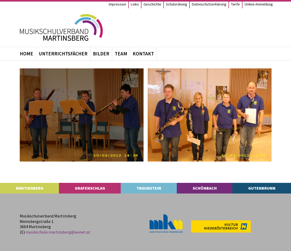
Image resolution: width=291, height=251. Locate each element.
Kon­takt (143, 53)
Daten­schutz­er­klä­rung (209, 4)
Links (135, 4)
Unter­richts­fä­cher (63, 53)
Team (121, 53)
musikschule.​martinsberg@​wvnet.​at (58, 232)
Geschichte (152, 4)
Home (26, 53)
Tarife (235, 4)
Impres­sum (117, 4)
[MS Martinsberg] (61, 27)
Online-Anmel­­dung (259, 4)
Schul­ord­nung (176, 4)
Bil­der (101, 53)
